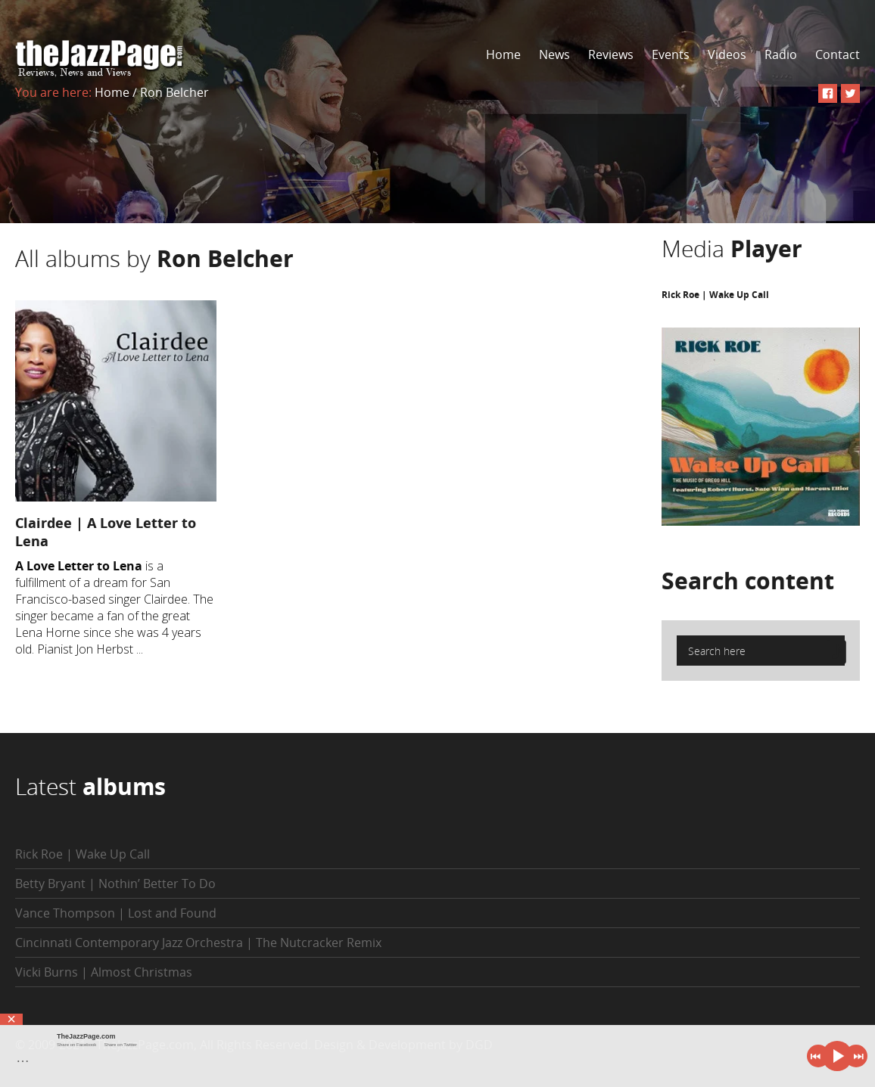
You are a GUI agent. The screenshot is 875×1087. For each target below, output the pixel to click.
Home (503, 54)
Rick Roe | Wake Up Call (715, 294)
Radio (780, 54)
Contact (837, 54)
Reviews (611, 54)
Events (671, 54)
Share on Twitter (120, 1044)
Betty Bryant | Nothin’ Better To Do (115, 883)
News (554, 54)
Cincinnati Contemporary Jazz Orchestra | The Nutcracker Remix (198, 942)
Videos (727, 54)
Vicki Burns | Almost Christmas (103, 972)
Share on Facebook (76, 1044)
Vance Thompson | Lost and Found (115, 913)
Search (748, 580)
